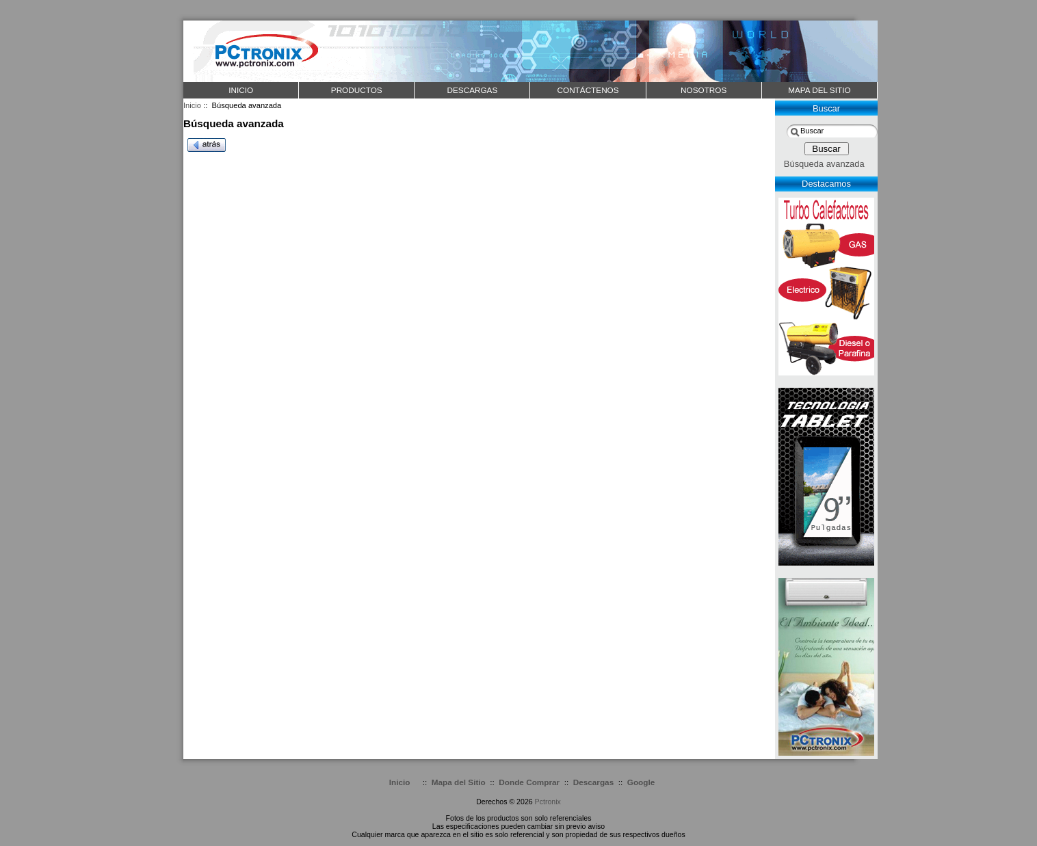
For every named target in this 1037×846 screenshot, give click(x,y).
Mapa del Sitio (459, 782)
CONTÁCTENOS (588, 89)
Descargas (593, 782)
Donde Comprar (529, 782)
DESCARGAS (472, 89)
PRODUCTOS (356, 89)
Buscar (826, 108)
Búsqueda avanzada (824, 164)
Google (641, 782)
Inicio (240, 89)
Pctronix (548, 801)
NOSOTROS (703, 89)
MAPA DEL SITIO (819, 89)
